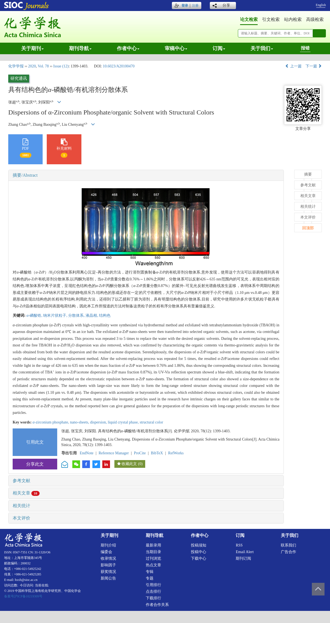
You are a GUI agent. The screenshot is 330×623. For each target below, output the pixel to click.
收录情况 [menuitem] (108, 558)
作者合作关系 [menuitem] (157, 605)
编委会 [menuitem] (106, 552)
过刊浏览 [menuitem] (153, 558)
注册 (195, 5)
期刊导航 (80, 48)
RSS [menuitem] (239, 545)
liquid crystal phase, (124, 422)
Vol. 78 (43, 66)
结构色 (105, 315)
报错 (305, 48)
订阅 (219, 48)
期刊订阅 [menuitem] (243, 558)
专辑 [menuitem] (149, 572)
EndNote (87, 453)
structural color (151, 422)
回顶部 (308, 228)
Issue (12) (61, 66)
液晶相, (92, 315)
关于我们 (262, 48)
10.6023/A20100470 (119, 66)
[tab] (146, 175)
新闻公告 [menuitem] (108, 578)
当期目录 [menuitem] (153, 552)
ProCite (140, 453)
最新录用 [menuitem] (153, 545)
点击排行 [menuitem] (153, 591)
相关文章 (26, 493)
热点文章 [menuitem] (153, 565)
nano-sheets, (80, 422)
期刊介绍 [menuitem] (108, 545)
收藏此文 (129, 464)
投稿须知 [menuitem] (198, 545)
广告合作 (288, 552)
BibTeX (157, 453)
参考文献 (21, 480)
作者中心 (128, 48)
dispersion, (99, 422)
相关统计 (21, 505)
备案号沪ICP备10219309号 (23, 596)
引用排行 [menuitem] (153, 585)
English (321, 5)
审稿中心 (176, 48)
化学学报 (16, 66)
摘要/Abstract (25, 175)
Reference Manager (113, 453)
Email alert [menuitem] (245, 552)
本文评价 (21, 518)
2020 (32, 66)
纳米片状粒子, (55, 315)
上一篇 (293, 66)
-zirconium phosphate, (51, 422)
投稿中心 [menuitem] (198, 552)
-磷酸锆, (34, 315)
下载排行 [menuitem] (153, 598)
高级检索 (315, 19)
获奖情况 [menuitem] (108, 572)
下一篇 (314, 66)
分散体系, (77, 315)
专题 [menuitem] (149, 578)
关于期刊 (32, 48)
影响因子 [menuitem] (108, 565)
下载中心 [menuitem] (198, 558)
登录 (185, 5)
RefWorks (175, 453)
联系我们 (288, 545)
